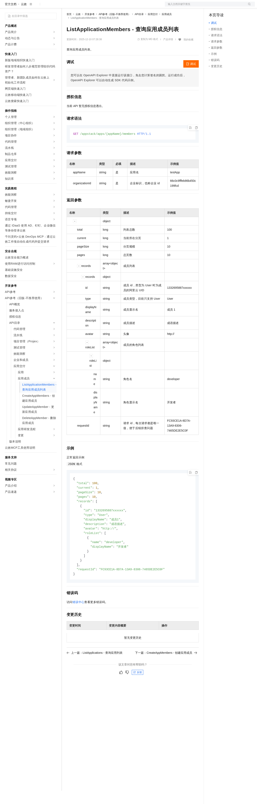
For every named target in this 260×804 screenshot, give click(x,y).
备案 (213, 6)
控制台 (223, 6)
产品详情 (168, 52)
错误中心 (78, 620)
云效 (24, 17)
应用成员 (167, 27)
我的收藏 (188, 52)
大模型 (42, 6)
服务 (121, 6)
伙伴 (111, 6)
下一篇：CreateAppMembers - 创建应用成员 (166, 670)
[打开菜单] (6, 6)
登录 (248, 6)
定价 (89, 6)
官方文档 (10, 17)
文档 (204, 6)
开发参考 (90, 27)
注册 (233, 6)
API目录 (139, 27)
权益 (79, 6)
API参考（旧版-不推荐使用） (115, 27)
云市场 (100, 6)
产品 (53, 6)
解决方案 (66, 6)
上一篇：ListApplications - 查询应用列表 (94, 670)
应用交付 (153, 27)
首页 (69, 27)
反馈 (137, 690)
